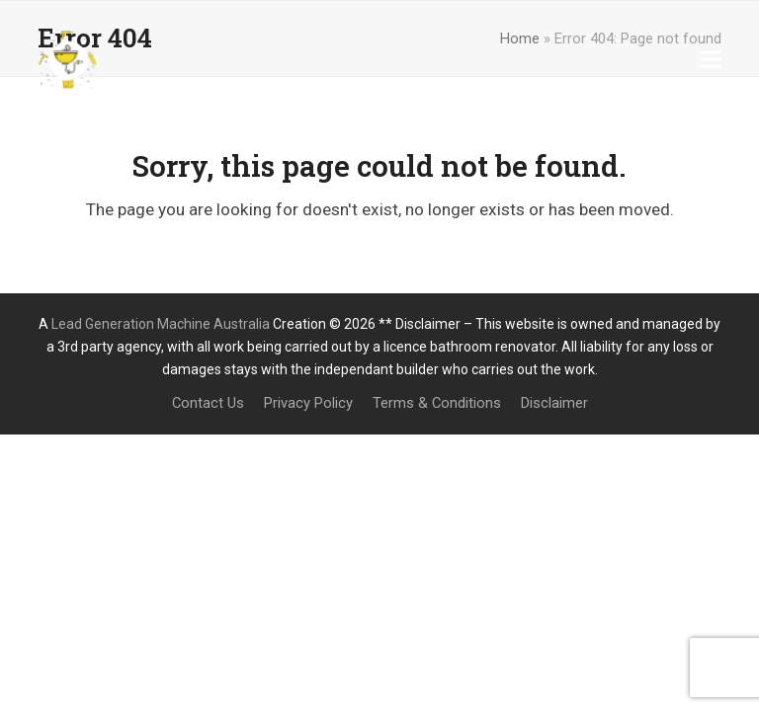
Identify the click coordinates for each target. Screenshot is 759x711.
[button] (710, 59)
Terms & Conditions (437, 403)
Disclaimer (554, 403)
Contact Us (208, 403)
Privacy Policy (308, 403)
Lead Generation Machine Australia (160, 324)
